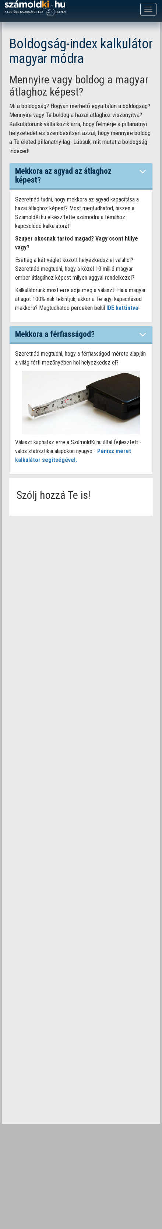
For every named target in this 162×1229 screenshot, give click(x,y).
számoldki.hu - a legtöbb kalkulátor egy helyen (35, 8)
